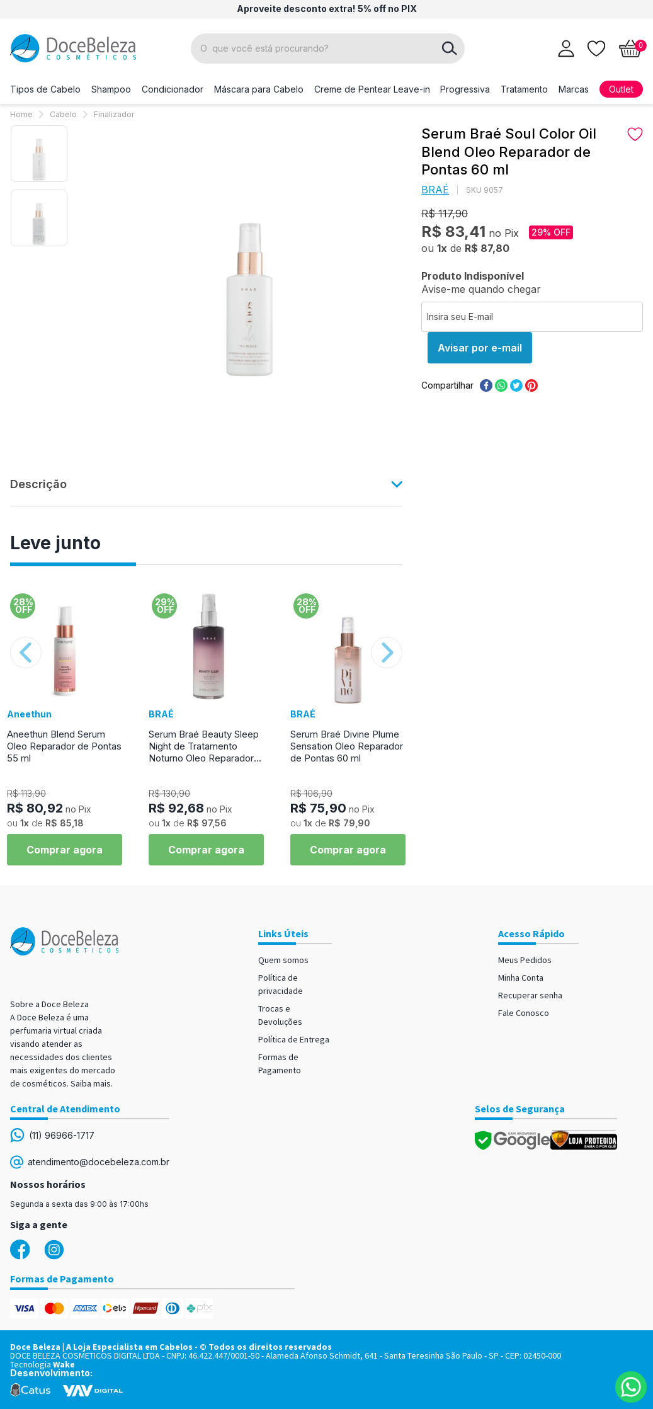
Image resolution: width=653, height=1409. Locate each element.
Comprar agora (64, 849)
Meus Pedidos (525, 960)
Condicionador (172, 89)
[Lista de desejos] (596, 47)
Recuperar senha (530, 995)
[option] (39, 154)
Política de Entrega (293, 1039)
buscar (449, 48)
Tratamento (524, 89)
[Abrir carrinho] (630, 48)
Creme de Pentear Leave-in (372, 89)
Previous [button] (26, 652)
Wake (64, 1364)
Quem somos (283, 960)
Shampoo (111, 89)
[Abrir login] (566, 48)
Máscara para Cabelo (259, 89)
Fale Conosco (523, 1012)
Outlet (621, 89)
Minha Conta (520, 977)
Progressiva (465, 89)
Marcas (574, 89)
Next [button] (386, 652)
